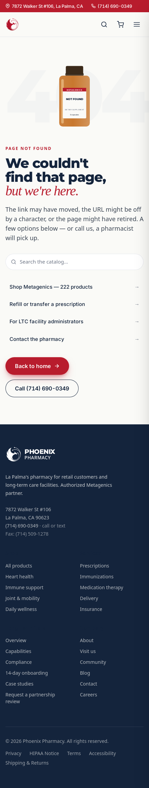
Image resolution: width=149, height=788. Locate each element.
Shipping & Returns (27, 763)
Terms (74, 753)
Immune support (24, 587)
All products (18, 565)
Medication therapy (101, 587)
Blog (85, 673)
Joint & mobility (22, 598)
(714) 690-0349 (111, 6)
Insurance (91, 609)
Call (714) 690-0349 (42, 388)
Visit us (88, 651)
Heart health (19, 576)
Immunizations (97, 576)
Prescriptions (94, 565)
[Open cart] (120, 24)
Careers (88, 694)
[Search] (104, 24)
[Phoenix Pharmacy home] (12, 24)
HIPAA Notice (44, 753)
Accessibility (102, 753)
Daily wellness (21, 609)
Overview (15, 640)
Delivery (89, 598)
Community (93, 662)
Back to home (37, 366)
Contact (88, 683)
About (87, 640)
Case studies (19, 683)
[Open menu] (137, 24)
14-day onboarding (26, 673)
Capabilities (18, 651)
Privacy (13, 753)
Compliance (18, 662)
